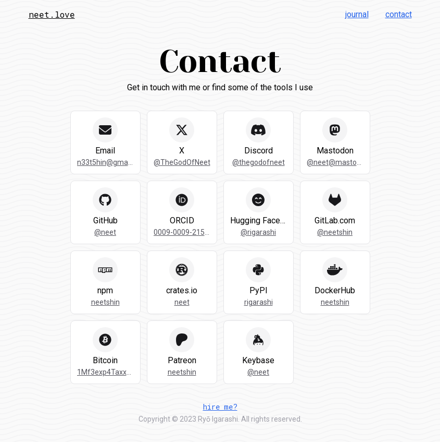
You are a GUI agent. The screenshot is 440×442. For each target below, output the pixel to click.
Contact (398, 14)
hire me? (220, 407)
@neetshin (335, 232)
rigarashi (258, 302)
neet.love (52, 14)
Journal (357, 14)
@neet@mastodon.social (335, 162)
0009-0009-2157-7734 (182, 232)
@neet (105, 232)
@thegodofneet (258, 162)
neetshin (105, 302)
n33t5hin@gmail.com (105, 162)
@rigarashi (258, 232)
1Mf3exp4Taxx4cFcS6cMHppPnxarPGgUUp (105, 372)
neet (182, 302)
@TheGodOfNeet (182, 162)
